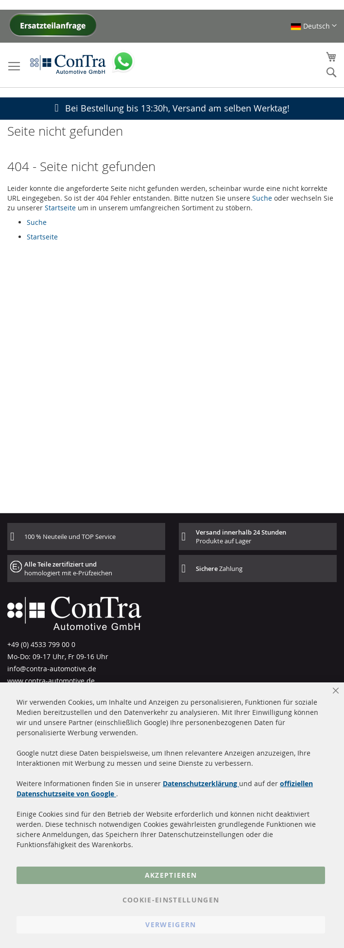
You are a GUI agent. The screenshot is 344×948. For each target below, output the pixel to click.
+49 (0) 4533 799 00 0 (41, 644)
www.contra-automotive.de (51, 680)
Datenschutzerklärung (201, 783)
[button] (314, 26)
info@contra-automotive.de (51, 668)
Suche (262, 198)
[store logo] (68, 64)
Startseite (60, 207)
